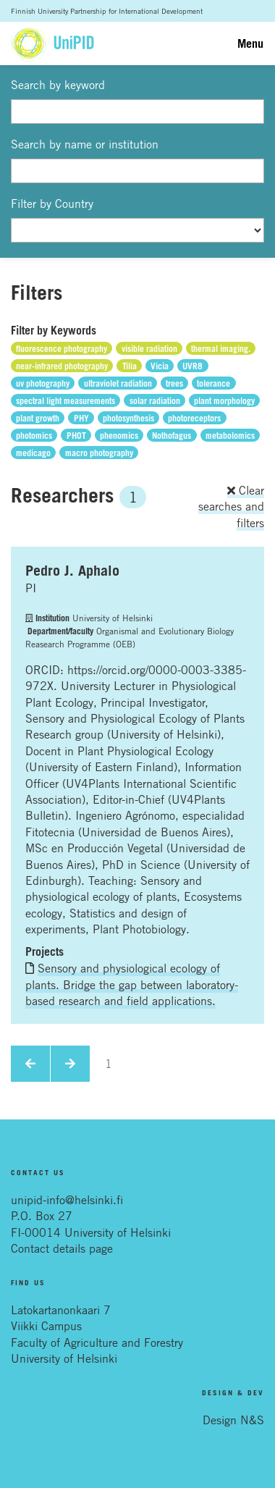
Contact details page (62, 1248)
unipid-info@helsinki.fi (67, 1200)
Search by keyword (58, 84)
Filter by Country (52, 203)
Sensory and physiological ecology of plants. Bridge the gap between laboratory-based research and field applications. (131, 984)
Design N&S (233, 1420)
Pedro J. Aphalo (72, 570)
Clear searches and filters (231, 506)
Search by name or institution (84, 144)
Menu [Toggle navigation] (250, 43)
